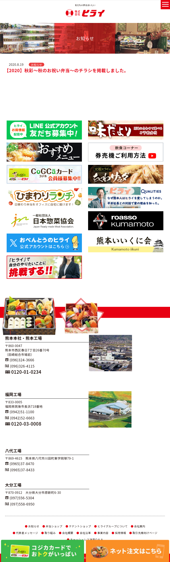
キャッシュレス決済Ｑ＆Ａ (85, 539)
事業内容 (101, 533)
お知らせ (32, 526)
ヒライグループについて (111, 526)
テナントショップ (78, 526)
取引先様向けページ (143, 533)
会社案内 (138, 526)
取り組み (48, 533)
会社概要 (66, 533)
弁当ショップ (52, 526)
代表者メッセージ (25, 533)
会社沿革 (83, 533)
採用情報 (119, 533)
